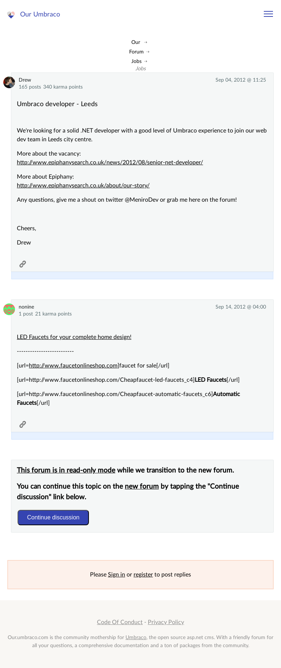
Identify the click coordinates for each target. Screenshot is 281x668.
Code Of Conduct (120, 622)
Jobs (136, 61)
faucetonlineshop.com (88, 366)
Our (135, 42)
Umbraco (135, 637)
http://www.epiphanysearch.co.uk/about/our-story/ (83, 186)
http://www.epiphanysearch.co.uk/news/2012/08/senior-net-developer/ (110, 162)
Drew (25, 80)
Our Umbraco (40, 14)
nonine (26, 307)
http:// (37, 366)
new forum (142, 486)
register (143, 575)
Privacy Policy (166, 622)
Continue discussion (53, 517)
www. (52, 366)
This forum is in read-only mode (66, 470)
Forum (136, 52)
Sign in (116, 575)
